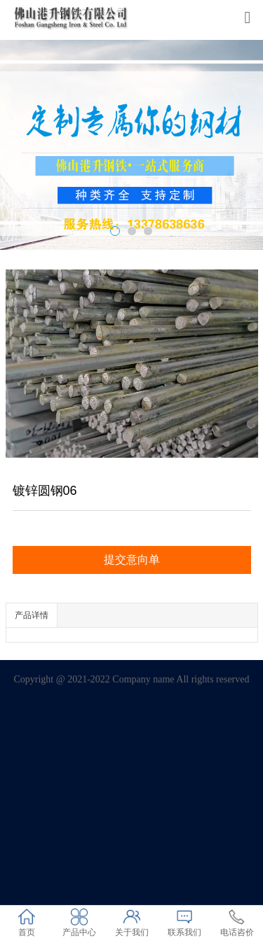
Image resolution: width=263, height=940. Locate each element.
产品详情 (31, 615)
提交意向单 (132, 560)
